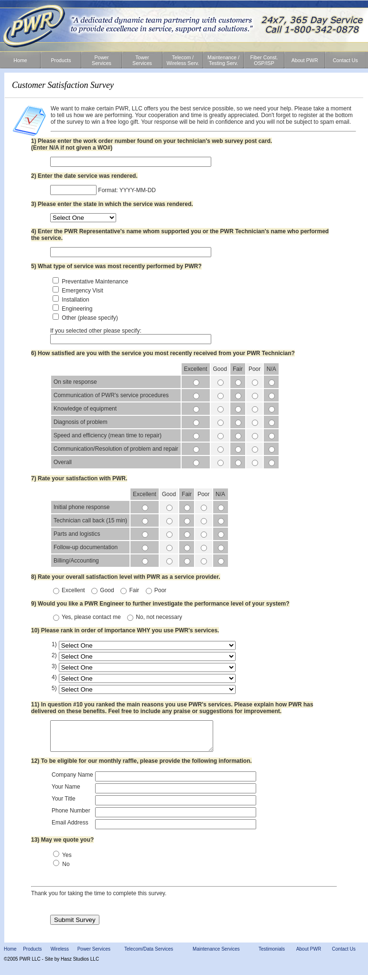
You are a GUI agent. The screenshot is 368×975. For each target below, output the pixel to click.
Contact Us (344, 954)
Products (32, 954)
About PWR (308, 954)
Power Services (93, 954)
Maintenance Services (216, 954)
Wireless (60, 954)
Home (10, 954)
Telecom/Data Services (148, 954)
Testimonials (272, 954)
